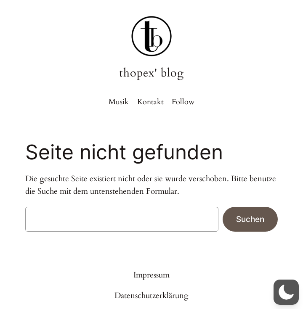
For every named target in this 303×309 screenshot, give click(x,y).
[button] (286, 292)
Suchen (250, 219)
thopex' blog (151, 73)
